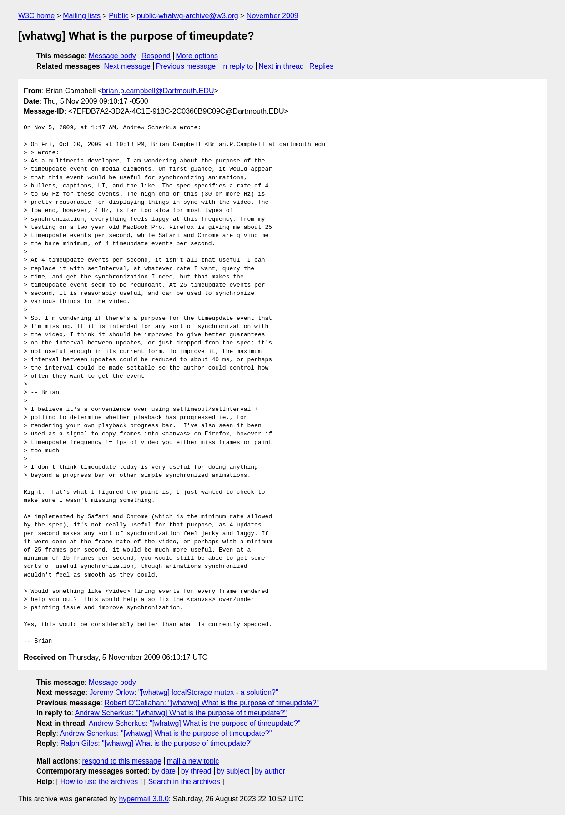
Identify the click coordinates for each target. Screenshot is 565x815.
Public (119, 16)
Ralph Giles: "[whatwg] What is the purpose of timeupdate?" (156, 743)
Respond (156, 56)
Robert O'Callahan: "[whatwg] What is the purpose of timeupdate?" (211, 703)
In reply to (237, 66)
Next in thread (281, 66)
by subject (233, 771)
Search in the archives (184, 781)
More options (197, 56)
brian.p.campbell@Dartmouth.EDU (158, 91)
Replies (321, 66)
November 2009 (272, 16)
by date (163, 771)
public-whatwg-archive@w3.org (187, 16)
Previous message (186, 66)
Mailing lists (82, 16)
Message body (112, 56)
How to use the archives (99, 781)
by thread (196, 771)
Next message (127, 66)
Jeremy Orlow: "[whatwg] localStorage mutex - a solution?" (184, 692)
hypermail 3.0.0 (143, 799)
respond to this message (121, 761)
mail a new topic (193, 761)
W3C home (36, 16)
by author (270, 771)
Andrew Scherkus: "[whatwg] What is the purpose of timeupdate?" (181, 713)
